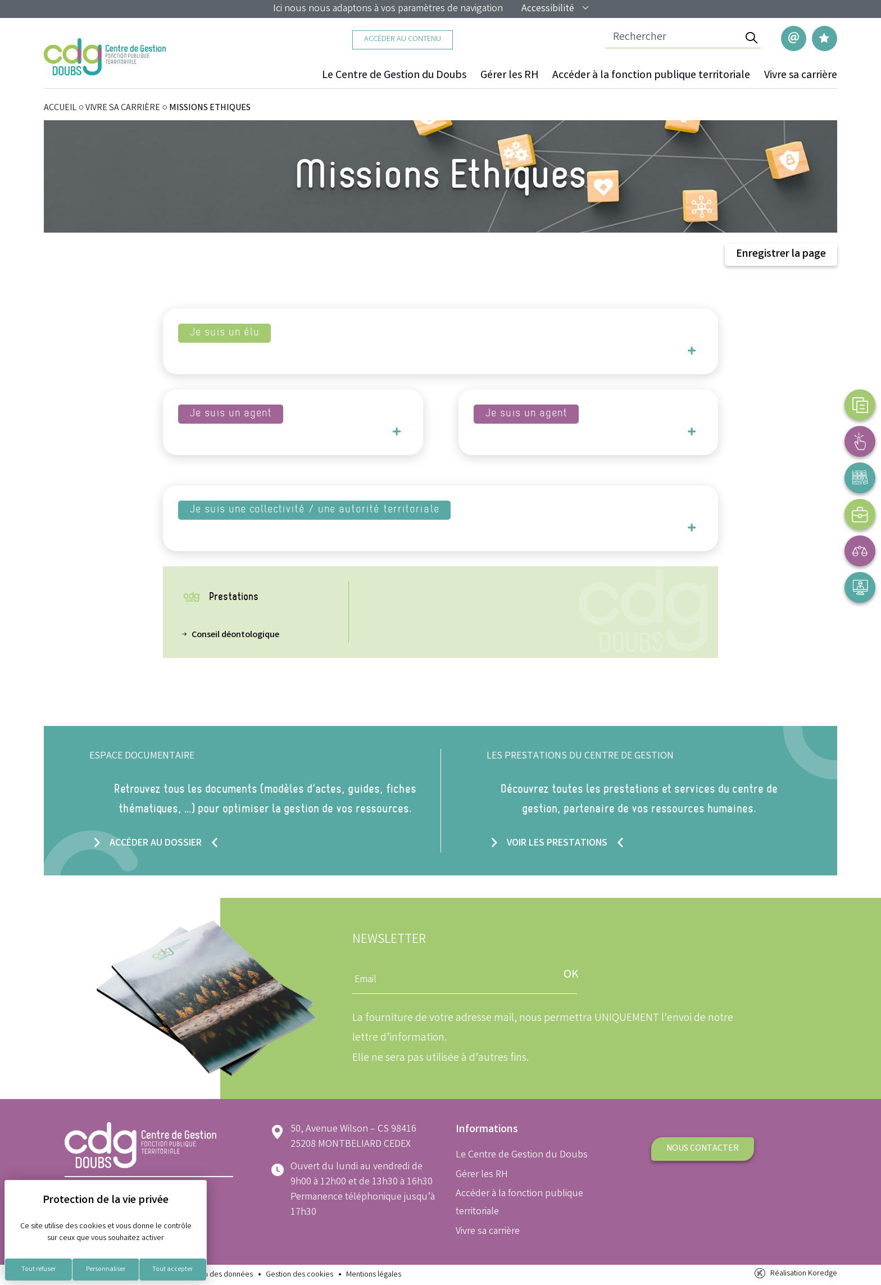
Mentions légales (373, 1275)
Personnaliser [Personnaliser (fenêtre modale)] (105, 1269)
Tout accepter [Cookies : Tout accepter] (172, 1269)
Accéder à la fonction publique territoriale (651, 76)
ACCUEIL (60, 108)
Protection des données (213, 1275)
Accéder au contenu (402, 40)
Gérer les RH (509, 76)
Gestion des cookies (299, 1275)
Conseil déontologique (235, 635)
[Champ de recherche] (674, 38)
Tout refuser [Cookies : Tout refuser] (38, 1269)
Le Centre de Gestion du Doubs (394, 76)
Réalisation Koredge (794, 1274)
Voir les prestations (557, 843)
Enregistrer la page (781, 255)
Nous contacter (702, 1148)
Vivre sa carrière (800, 76)
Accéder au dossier (155, 843)
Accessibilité (555, 9)
